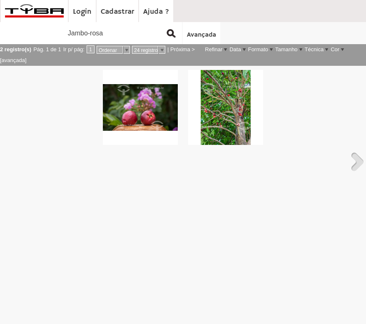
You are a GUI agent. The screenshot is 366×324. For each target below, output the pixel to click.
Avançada (201, 35)
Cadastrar (117, 11)
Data (235, 49)
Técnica (314, 49)
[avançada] (13, 60)
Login (82, 11)
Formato (258, 49)
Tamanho (286, 49)
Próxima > (182, 49)
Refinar (213, 49)
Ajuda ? (156, 11)
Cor (335, 49)
